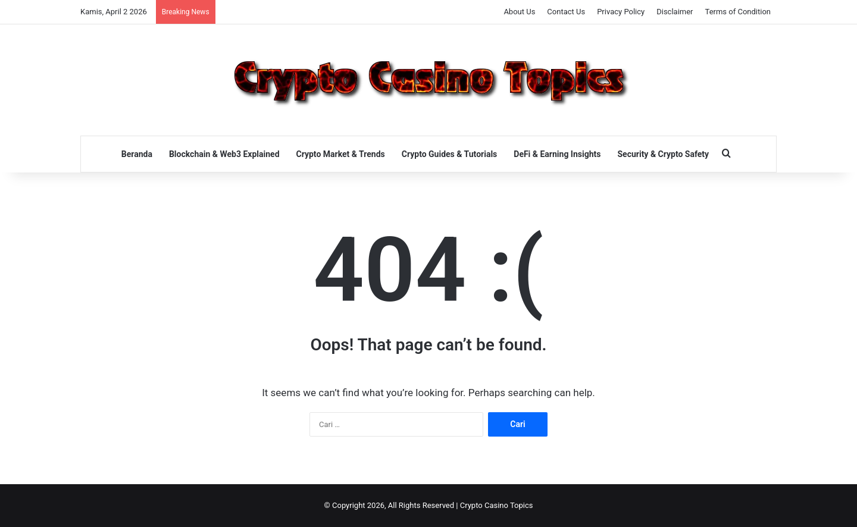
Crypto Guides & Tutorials (449, 154)
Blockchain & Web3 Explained (224, 154)
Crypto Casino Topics (496, 505)
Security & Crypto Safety (663, 154)
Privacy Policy (621, 11)
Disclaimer (674, 11)
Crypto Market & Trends (340, 154)
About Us (519, 11)
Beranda (136, 154)
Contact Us (566, 11)
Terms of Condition (738, 11)
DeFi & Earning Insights (557, 154)
